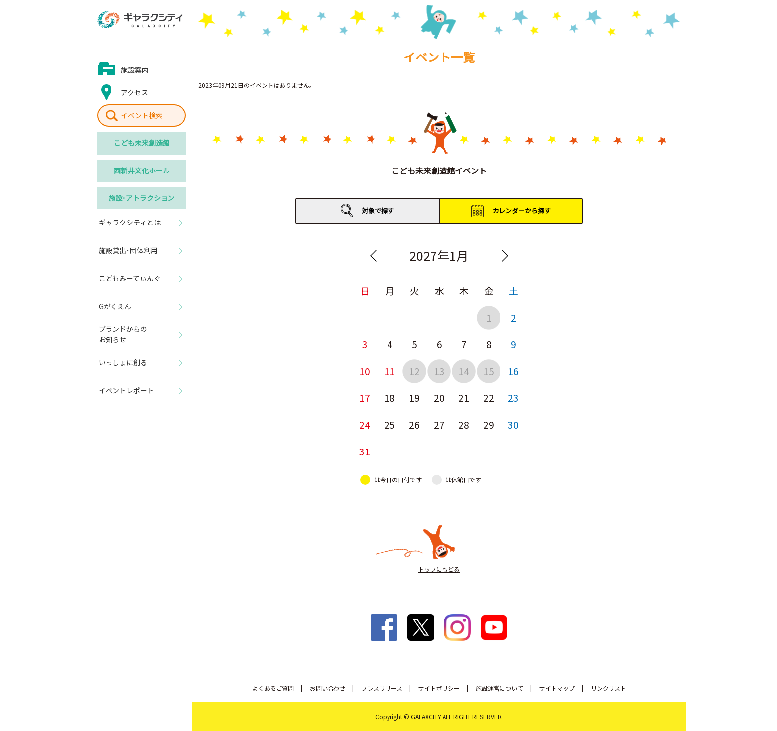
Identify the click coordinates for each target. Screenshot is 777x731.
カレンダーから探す (522, 210)
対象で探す (378, 210)
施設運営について (499, 688)
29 (488, 424)
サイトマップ (557, 688)
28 (463, 424)
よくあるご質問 (273, 688)
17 (364, 397)
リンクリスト (608, 688)
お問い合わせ (327, 688)
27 (439, 424)
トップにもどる (439, 569)
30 (513, 424)
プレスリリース (381, 688)
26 (414, 424)
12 (414, 371)
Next (505, 256)
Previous (373, 256)
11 (389, 371)
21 (463, 397)
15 (488, 371)
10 (364, 371)
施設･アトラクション (141, 198)
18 (389, 397)
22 (488, 397)
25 (389, 424)
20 (439, 397)
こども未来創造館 (141, 143)
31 (364, 451)
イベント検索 (142, 115)
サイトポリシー (439, 688)
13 (439, 371)
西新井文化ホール (141, 170)
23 (513, 397)
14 (463, 371)
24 (364, 424)
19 (414, 397)
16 (513, 371)
